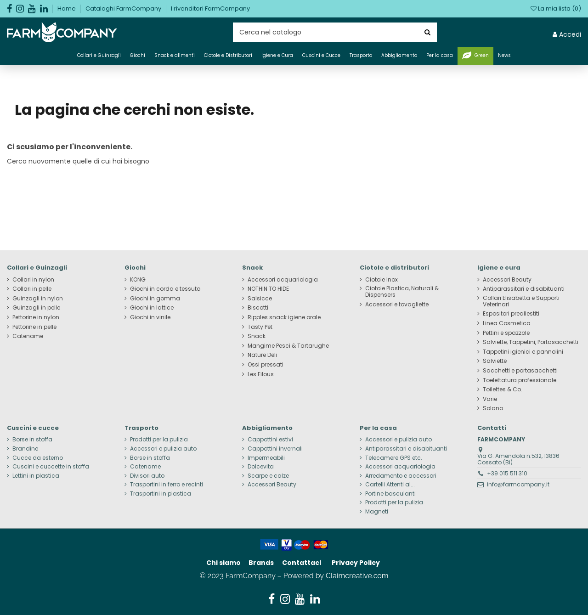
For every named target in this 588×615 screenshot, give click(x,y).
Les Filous (261, 374)
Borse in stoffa (32, 439)
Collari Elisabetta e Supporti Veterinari (521, 301)
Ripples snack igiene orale (284, 317)
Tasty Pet (260, 327)
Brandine (25, 449)
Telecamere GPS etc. (393, 458)
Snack (257, 336)
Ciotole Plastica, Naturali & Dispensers (402, 291)
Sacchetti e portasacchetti (520, 370)
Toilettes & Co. (502, 389)
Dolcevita (261, 466)
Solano (493, 408)
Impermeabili (266, 458)
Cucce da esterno (37, 458)
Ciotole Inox (381, 279)
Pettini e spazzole (506, 333)
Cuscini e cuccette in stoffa (50, 466)
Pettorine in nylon (35, 317)
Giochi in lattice (152, 308)
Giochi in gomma (155, 298)
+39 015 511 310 (507, 473)
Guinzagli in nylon (37, 298)
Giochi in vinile (150, 317)
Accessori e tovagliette (397, 304)
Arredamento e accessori (400, 476)
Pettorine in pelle (34, 327)
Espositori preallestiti (511, 313)
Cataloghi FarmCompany (124, 8)
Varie (490, 399)
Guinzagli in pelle (36, 308)
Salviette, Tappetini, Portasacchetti (530, 342)
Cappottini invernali (275, 449)
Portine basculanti (390, 494)
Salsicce (260, 298)
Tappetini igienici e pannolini (523, 352)
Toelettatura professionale (519, 380)
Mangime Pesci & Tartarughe (288, 346)
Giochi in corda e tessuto (165, 289)
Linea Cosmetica (507, 323)
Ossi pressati (265, 364)
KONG (138, 279)
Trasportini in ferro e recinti (166, 484)
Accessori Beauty (507, 279)
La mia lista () (556, 8)
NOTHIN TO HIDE (268, 289)
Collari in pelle (31, 289)
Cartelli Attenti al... (390, 484)
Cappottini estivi (270, 439)
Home (67, 8)
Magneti (376, 511)
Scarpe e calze (268, 476)
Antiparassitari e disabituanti (524, 289)
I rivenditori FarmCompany (210, 8)
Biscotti (258, 308)
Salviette (495, 361)
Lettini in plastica (35, 476)
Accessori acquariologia (283, 279)
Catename (27, 336)
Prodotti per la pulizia (159, 439)
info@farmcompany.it (518, 484)
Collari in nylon (33, 279)
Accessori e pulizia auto (163, 449)
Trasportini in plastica (160, 494)
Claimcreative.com (357, 575)
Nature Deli (262, 355)
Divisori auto (147, 476)
